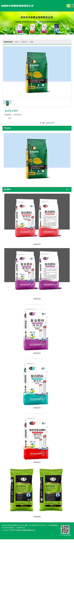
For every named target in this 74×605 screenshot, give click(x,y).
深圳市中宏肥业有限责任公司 (25, 530)
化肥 (25, 525)
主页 (16, 42)
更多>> (68, 189)
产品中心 (24, 42)
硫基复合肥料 (50, 123)
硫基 (31, 42)
